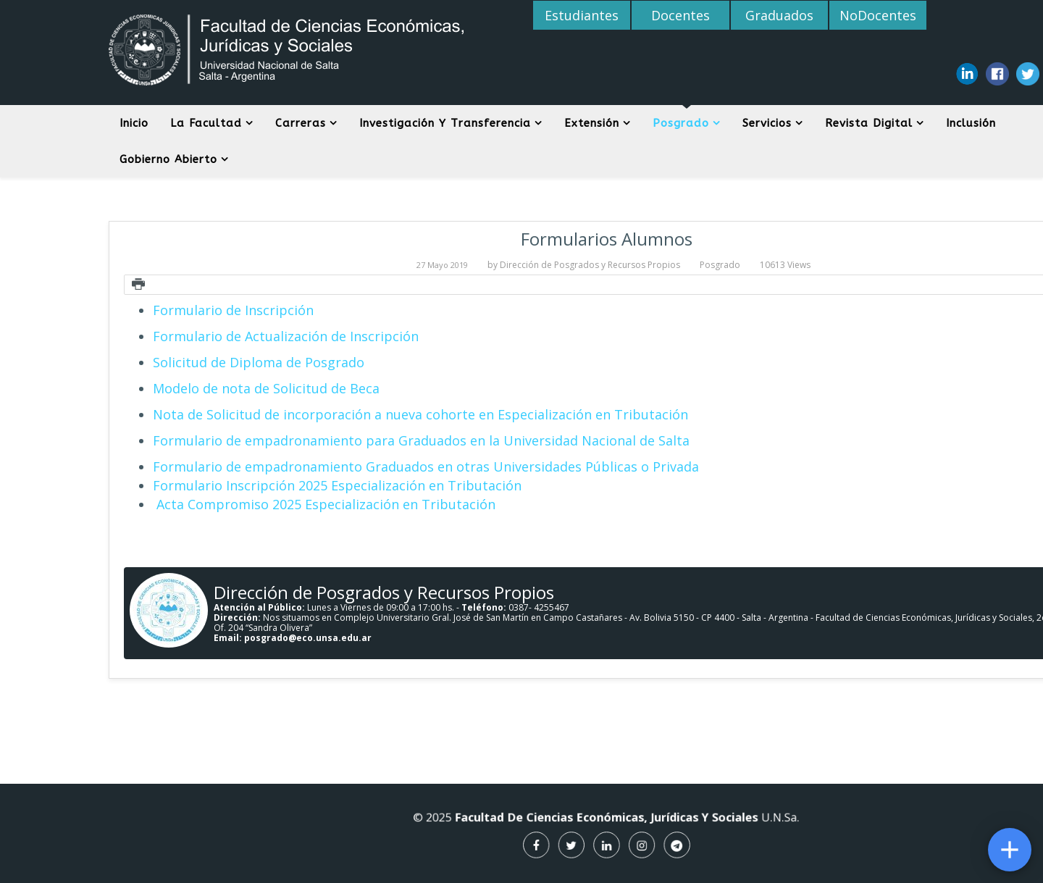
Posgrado (681, 123)
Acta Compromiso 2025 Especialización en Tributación (324, 504)
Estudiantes (582, 15)
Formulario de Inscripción (233, 310)
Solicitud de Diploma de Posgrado (258, 362)
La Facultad (206, 123)
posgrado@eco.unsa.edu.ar (308, 638)
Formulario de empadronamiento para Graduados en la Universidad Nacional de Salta (421, 440)
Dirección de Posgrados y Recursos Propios (590, 265)
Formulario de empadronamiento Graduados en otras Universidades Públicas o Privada (426, 466)
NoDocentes (875, 15)
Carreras (300, 123)
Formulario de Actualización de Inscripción (286, 336)
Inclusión (971, 123)
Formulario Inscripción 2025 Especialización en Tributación (337, 485)
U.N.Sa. (739, 820)
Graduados (777, 15)
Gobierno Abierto (168, 159)
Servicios (767, 123)
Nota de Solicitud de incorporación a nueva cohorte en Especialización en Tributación (420, 414)
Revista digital (869, 123)
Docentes (679, 15)
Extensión (591, 123)
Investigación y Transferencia (445, 123)
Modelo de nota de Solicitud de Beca (266, 388)
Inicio (134, 123)
